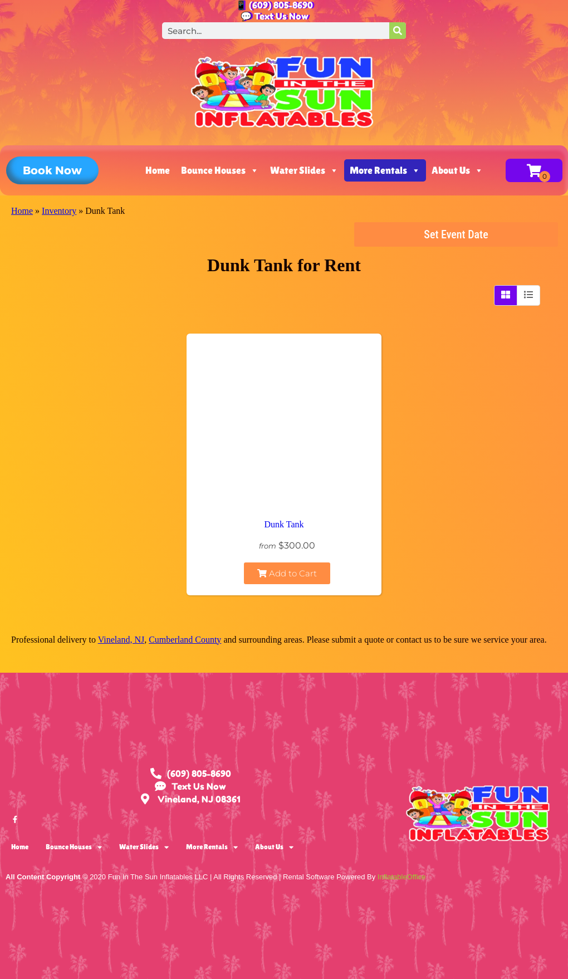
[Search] (397, 30)
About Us (457, 170)
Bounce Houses (220, 170)
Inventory (59, 211)
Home (157, 170)
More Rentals (385, 170)
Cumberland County (185, 639)
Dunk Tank (283, 524)
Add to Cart (287, 573)
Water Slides (304, 170)
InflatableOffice (401, 877)
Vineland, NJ (121, 639)
